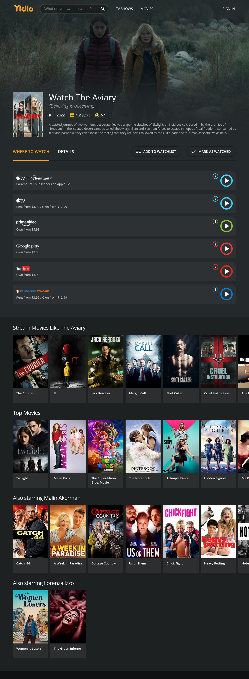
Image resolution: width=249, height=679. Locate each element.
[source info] (214, 176)
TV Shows (124, 8)
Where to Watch (31, 151)
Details (66, 151)
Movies (147, 8)
